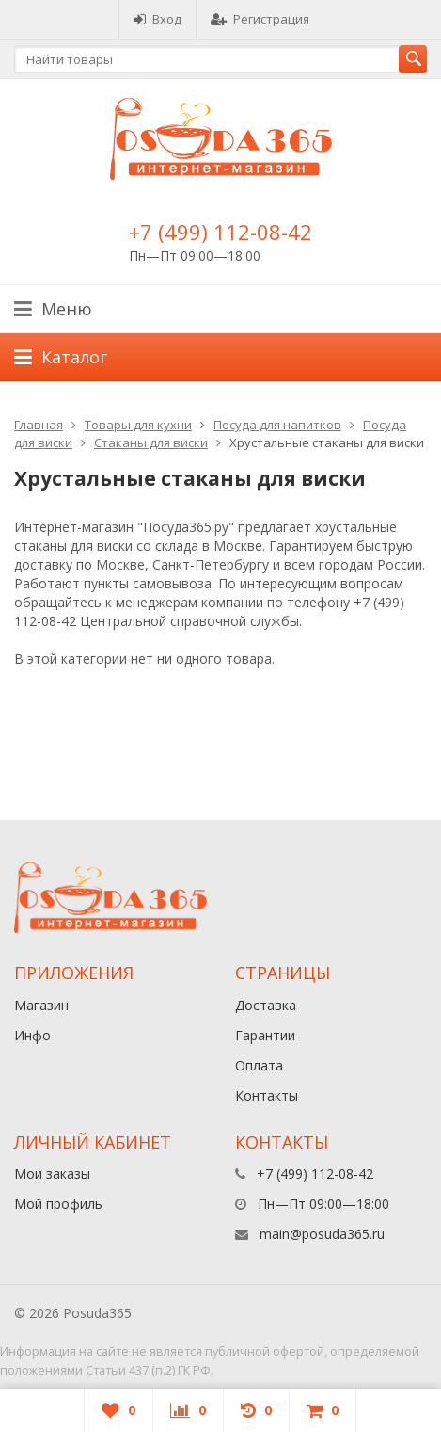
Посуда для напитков (277, 424)
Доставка (265, 1005)
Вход (157, 18)
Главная (38, 424)
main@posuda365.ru (322, 1234)
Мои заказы (52, 1174)
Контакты (266, 1095)
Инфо (32, 1035)
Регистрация (260, 18)
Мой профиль (58, 1204)
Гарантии (265, 1035)
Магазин (41, 1005)
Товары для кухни (138, 424)
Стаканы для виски (151, 442)
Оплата (259, 1065)
